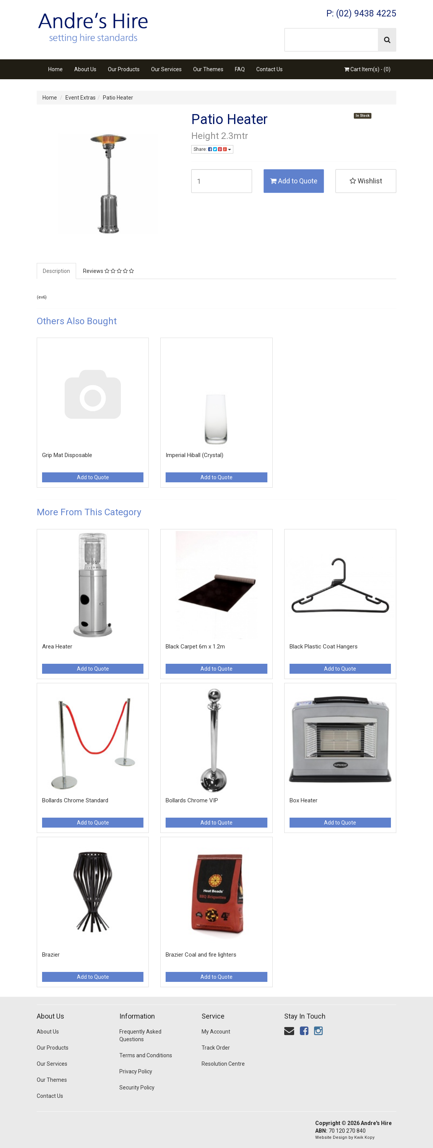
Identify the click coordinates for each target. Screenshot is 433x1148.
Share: (212, 149)
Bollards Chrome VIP (192, 800)
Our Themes (208, 69)
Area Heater (57, 646)
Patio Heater (118, 98)
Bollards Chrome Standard (75, 800)
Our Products (124, 69)
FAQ (240, 69)
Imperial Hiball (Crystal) (194, 455)
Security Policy (137, 1087)
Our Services (166, 69)
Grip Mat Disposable (67, 455)
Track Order (216, 1048)
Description (56, 271)
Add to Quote (293, 181)
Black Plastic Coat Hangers (324, 646)
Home (55, 69)
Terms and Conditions (145, 1055)
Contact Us (269, 69)
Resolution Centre (223, 1064)
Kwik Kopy (364, 1137)
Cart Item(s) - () (367, 69)
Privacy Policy (135, 1071)
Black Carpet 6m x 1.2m (195, 646)
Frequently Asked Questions (140, 1035)
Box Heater (303, 800)
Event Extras (80, 98)
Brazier (51, 954)
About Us (85, 69)
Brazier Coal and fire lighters (201, 954)
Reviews (108, 271)
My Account (216, 1032)
